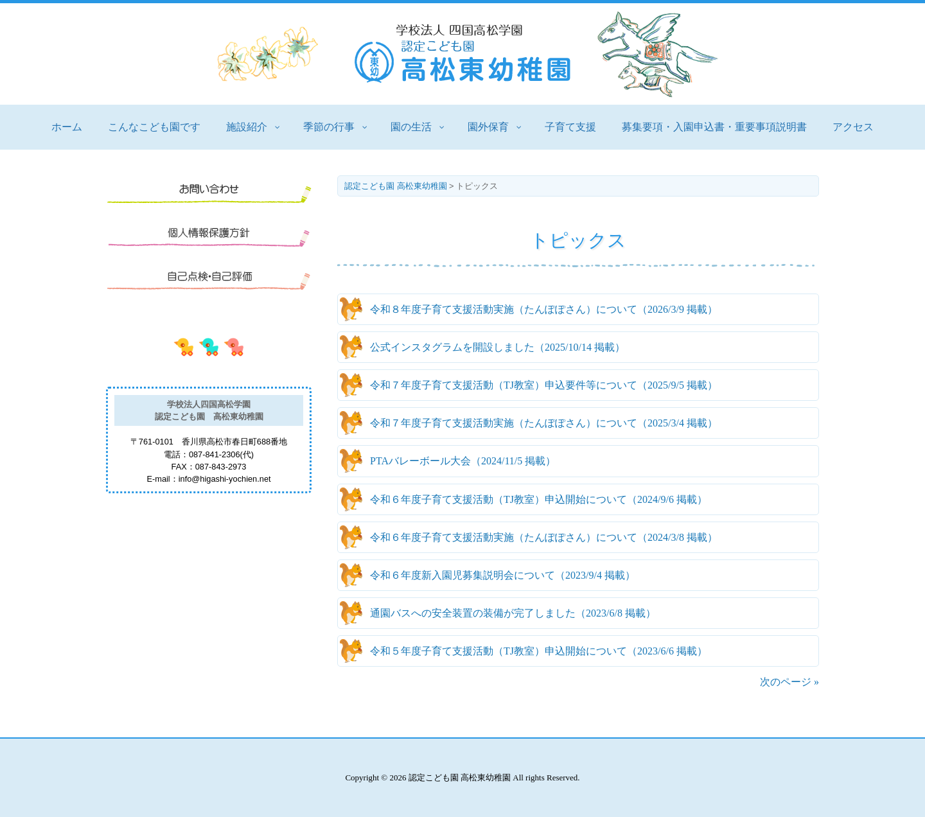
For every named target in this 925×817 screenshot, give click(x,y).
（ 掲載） (544, 309)
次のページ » (789, 681)
